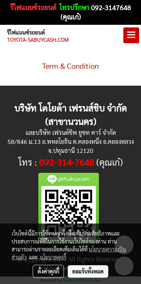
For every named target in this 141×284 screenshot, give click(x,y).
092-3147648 (111, 7)
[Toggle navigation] (131, 35)
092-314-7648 (66, 162)
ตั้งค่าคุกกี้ (48, 271)
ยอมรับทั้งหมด (88, 271)
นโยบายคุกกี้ (53, 257)
